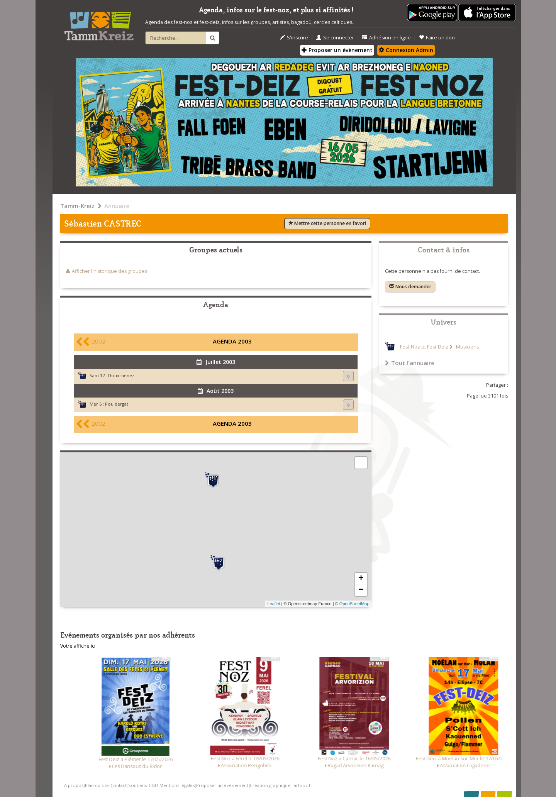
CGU (153, 785)
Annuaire (116, 206)
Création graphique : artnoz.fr (281, 785)
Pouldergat (116, 404)
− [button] (360, 590)
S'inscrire (294, 37)
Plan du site (97, 785)
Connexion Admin (406, 50)
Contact (118, 785)
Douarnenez (121, 375)
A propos (73, 785)
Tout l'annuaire (409, 363)
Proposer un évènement (337, 50)
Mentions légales (177, 785)
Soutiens (137, 785)
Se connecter (335, 37)
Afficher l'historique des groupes (109, 271)
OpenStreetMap (354, 603)
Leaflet (273, 603)
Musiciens (467, 347)
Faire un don (437, 37)
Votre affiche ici (77, 646)
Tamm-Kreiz (77, 206)
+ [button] (360, 578)
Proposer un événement (222, 785)
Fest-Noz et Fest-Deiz (424, 347)
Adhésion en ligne (386, 37)
